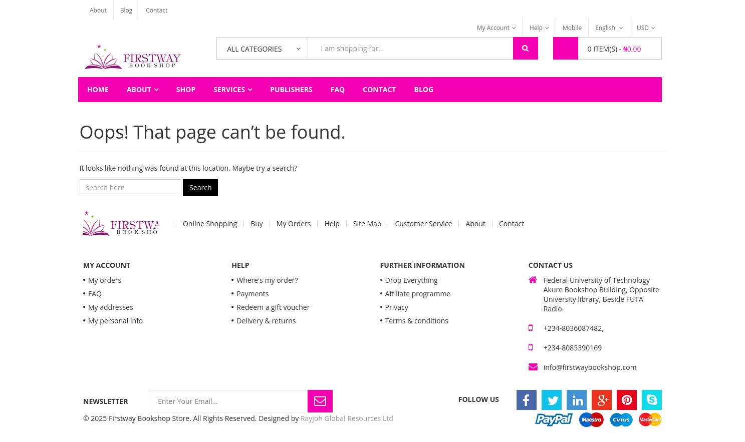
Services (229, 89)
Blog (126, 10)
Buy (257, 223)
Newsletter (105, 401)
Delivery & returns (266, 320)
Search (200, 187)
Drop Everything (411, 280)
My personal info (115, 320)
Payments (252, 293)
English (606, 28)
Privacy (396, 307)
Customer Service (423, 223)
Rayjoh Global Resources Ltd (347, 418)
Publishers (291, 89)
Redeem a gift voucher (273, 307)
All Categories (254, 49)
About (98, 10)
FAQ (338, 89)
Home (98, 89)
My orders (104, 280)
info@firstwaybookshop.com (590, 367)
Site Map (367, 223)
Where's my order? (267, 280)
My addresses (110, 307)
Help (536, 28)
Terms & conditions (416, 320)
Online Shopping (210, 223)
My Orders (294, 223)
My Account (493, 28)
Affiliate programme (418, 293)
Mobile (572, 28)
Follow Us (478, 399)
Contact (156, 10)
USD (643, 28)
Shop (185, 89)
